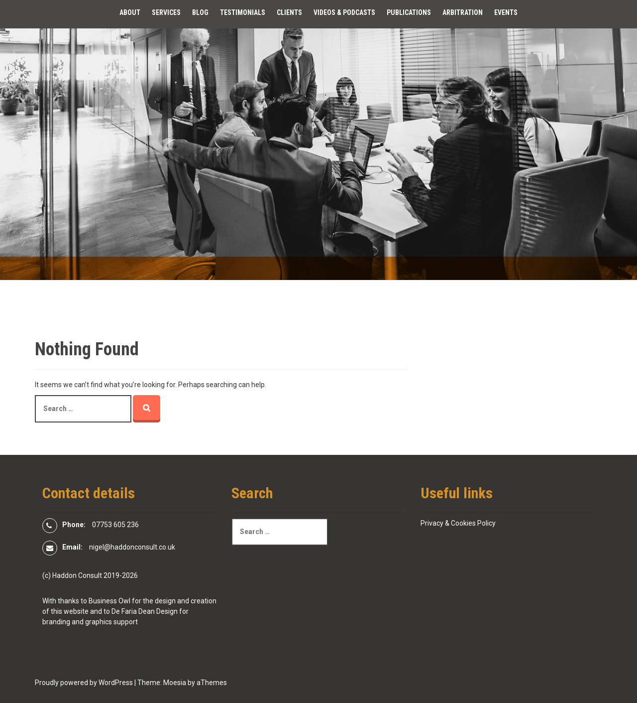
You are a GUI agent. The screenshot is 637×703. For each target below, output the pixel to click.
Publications (409, 12)
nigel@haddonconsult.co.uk (132, 547)
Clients (289, 12)
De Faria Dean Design (144, 611)
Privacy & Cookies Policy (458, 523)
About (129, 12)
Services (166, 12)
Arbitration (462, 12)
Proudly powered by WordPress (84, 683)
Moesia (174, 683)
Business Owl (109, 601)
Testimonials (242, 12)
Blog (200, 12)
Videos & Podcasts (344, 12)
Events (506, 12)
